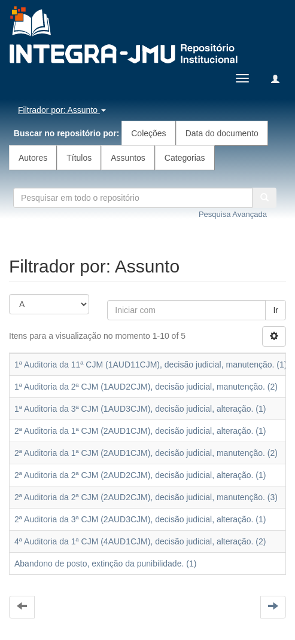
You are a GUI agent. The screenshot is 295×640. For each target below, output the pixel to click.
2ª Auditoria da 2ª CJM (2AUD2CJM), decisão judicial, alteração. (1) (140, 475)
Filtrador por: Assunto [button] (62, 110)
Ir (275, 310)
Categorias (185, 158)
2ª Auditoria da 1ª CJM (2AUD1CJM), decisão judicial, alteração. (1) (140, 431)
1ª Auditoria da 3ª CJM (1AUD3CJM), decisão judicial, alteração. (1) (140, 409)
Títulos (79, 158)
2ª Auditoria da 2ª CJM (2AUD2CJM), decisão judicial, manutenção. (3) (146, 497)
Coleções (148, 133)
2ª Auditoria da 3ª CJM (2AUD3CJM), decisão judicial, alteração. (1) (140, 519)
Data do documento (221, 133)
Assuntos (128, 158)
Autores (33, 158)
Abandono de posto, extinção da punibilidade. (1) (105, 563)
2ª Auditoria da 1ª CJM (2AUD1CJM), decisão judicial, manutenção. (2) (146, 453)
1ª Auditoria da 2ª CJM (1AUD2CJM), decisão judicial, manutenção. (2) (146, 386)
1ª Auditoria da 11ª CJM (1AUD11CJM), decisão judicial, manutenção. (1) (150, 364)
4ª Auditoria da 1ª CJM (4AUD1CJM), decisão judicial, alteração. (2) (140, 541)
